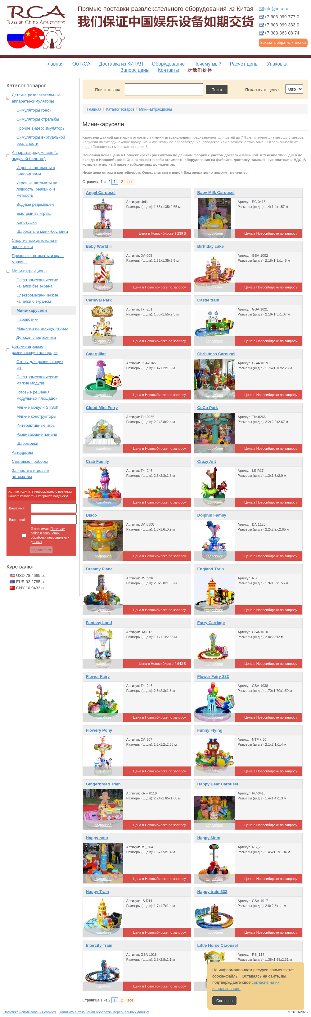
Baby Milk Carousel (216, 192)
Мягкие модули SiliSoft (37, 407)
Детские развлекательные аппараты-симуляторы (36, 98)
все (130, 182)
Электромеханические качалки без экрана (37, 283)
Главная (54, 64)
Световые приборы (30, 461)
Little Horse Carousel (217, 945)
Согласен (224, 1001)
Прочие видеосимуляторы (40, 128)
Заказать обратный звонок (283, 42)
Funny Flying (210, 730)
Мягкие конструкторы (36, 416)
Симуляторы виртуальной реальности (40, 140)
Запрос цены (134, 70)
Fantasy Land (99, 622)
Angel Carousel (100, 192)
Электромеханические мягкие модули (37, 380)
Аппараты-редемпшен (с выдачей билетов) (35, 155)
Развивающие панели (36, 434)
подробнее (102, 233)
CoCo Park (207, 407)
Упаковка (277, 64)
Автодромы (22, 452)
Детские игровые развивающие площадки (34, 349)
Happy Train (97, 891)
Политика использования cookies (29, 1012)
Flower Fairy (98, 676)
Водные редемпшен (35, 204)
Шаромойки (27, 443)
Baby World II (99, 246)
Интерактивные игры (36, 425)
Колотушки (26, 222)
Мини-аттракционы (29, 271)
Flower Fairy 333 (213, 676)
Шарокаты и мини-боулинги (42, 231)
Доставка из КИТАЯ (121, 64)
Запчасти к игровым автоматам (30, 473)
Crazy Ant (206, 461)
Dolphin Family (211, 515)
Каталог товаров (120, 109)
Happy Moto (208, 837)
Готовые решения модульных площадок (36, 395)
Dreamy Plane (99, 569)
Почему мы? (207, 64)
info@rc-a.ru (276, 8)
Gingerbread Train (103, 784)
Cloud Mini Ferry (102, 407)
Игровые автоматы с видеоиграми (35, 170)
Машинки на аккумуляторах (42, 328)
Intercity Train (99, 945)
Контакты (168, 70)
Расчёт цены (244, 64)
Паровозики (27, 319)
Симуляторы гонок (33, 110)
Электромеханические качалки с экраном (37, 298)
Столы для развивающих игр (39, 364)
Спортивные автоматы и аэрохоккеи (34, 243)
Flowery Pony (99, 730)
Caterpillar (96, 354)
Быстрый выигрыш (34, 213)
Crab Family (97, 461)
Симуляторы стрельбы (37, 119)
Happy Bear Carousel (217, 784)
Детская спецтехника (36, 337)
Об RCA (81, 64)
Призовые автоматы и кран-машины (38, 258)
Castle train (208, 300)
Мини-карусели (31, 310)
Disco (91, 515)
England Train (210, 569)
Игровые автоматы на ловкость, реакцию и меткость (36, 189)
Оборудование (168, 64)
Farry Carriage (211, 622)
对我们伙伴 (199, 70)
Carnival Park (99, 300)
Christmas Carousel (216, 354)
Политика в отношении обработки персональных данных (104, 1012)
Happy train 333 (212, 891)
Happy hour (97, 837)
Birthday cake (210, 246)
